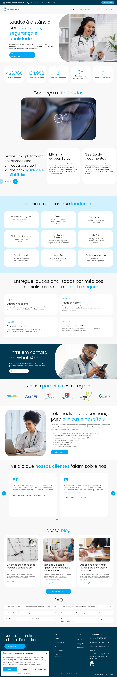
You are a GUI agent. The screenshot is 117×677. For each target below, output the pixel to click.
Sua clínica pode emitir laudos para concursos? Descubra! (93, 567)
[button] (46, 653)
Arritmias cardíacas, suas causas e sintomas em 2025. (21, 567)
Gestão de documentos (95, 156)
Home (72, 9)
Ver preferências (40, 669)
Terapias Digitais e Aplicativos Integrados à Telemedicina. (57, 567)
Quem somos (85, 9)
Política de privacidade (24, 673)
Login (109, 9)
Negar (25, 669)
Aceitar (9, 669)
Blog (98, 9)
